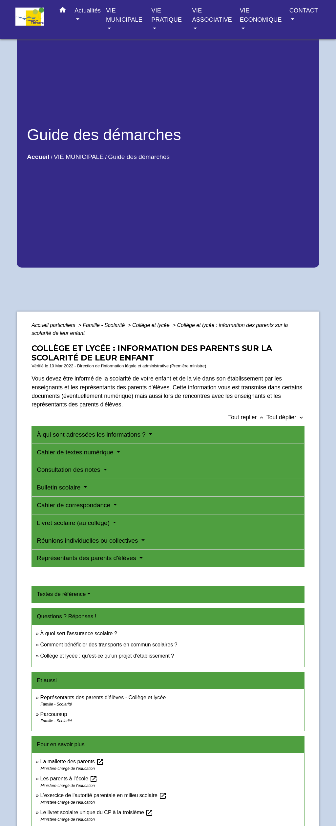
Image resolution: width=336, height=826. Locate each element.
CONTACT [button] (303, 10)
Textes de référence (61, 594)
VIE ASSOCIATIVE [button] (212, 15)
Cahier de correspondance (74, 505)
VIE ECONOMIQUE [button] (261, 15)
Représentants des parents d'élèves (87, 557)
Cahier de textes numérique (76, 452)
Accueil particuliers (54, 325)
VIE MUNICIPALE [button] (124, 15)
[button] (62, 11)
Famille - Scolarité (104, 325)
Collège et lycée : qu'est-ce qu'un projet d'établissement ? (107, 656)
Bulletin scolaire (59, 487)
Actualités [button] (87, 10)
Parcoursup (53, 714)
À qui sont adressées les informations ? (92, 434)
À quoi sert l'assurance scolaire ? (78, 633)
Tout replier (247, 417)
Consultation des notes (69, 469)
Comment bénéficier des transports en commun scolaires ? (109, 644)
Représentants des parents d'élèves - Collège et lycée (103, 697)
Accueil (38, 156)
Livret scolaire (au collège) (74, 522)
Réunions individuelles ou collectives (88, 540)
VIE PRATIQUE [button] (166, 15)
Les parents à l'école (69, 778)
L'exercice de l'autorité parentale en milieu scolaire (103, 795)
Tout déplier (285, 417)
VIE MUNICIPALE (79, 156)
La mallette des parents (72, 761)
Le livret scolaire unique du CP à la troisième (97, 812)
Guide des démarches (139, 156)
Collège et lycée (151, 325)
